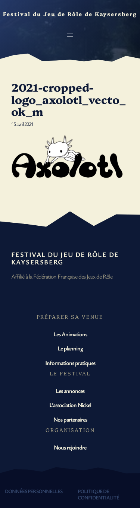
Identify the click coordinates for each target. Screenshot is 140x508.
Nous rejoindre (70, 447)
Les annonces (70, 391)
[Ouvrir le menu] (70, 35)
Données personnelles (33, 491)
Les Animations (70, 334)
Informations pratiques (70, 363)
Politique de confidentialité (98, 494)
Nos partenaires (70, 419)
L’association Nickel (70, 405)
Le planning (70, 348)
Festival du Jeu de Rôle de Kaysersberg (65, 258)
